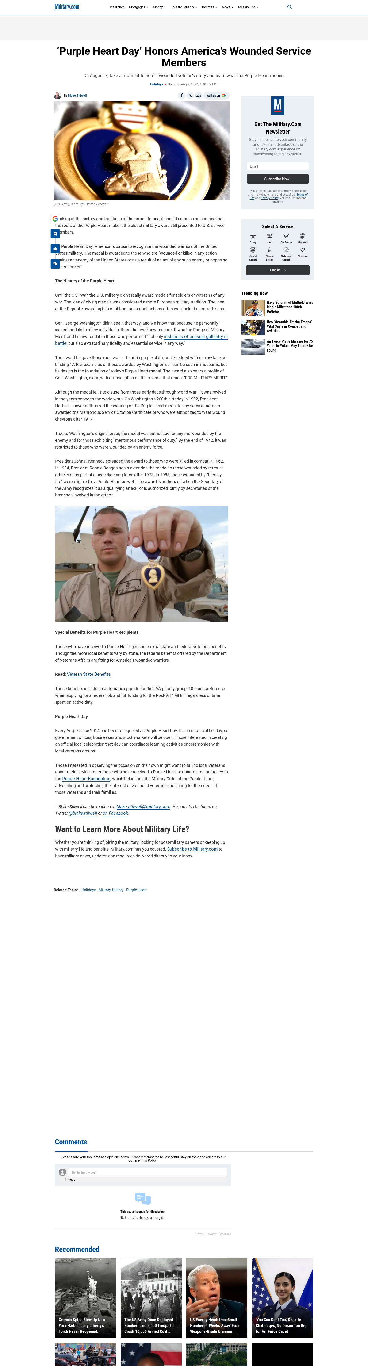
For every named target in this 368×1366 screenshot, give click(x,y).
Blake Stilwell (77, 95)
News (228, 7)
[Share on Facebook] (181, 95)
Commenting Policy (142, 1160)
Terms (200, 1234)
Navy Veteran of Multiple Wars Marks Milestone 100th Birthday (290, 307)
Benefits (209, 7)
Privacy (211, 1234)
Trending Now (255, 293)
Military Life (248, 7)
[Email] (198, 95)
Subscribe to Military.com (189, 849)
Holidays (156, 84)
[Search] (286, 7)
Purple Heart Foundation (83, 779)
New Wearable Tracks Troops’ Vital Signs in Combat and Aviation (289, 326)
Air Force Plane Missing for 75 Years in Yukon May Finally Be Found (290, 346)
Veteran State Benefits (86, 674)
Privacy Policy (269, 198)
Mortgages (138, 7)
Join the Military (184, 7)
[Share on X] (190, 95)
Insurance (117, 7)
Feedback (224, 1234)
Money (159, 7)
